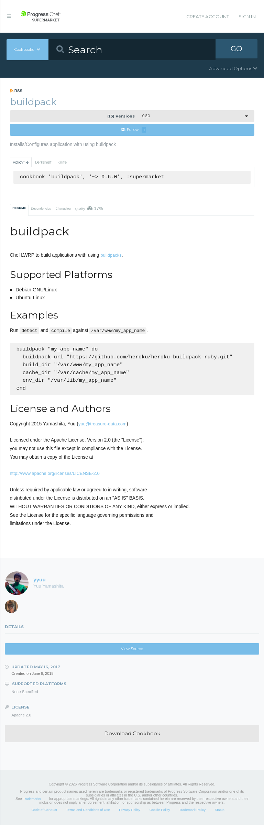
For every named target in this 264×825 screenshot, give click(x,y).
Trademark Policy (192, 810)
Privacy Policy (129, 810)
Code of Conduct (44, 810)
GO (236, 49)
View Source (132, 649)
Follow (133, 130)
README (19, 208)
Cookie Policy (160, 810)
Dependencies (41, 209)
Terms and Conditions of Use (88, 810)
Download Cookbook (132, 734)
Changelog (62, 209)
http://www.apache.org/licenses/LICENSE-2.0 (55, 473)
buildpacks (111, 255)
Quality (89, 208)
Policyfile (21, 162)
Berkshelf (43, 162)
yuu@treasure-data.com (102, 424)
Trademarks (32, 799)
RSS (16, 91)
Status (219, 810)
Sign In (247, 16)
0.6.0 (128, 116)
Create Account (207, 16)
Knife (62, 162)
